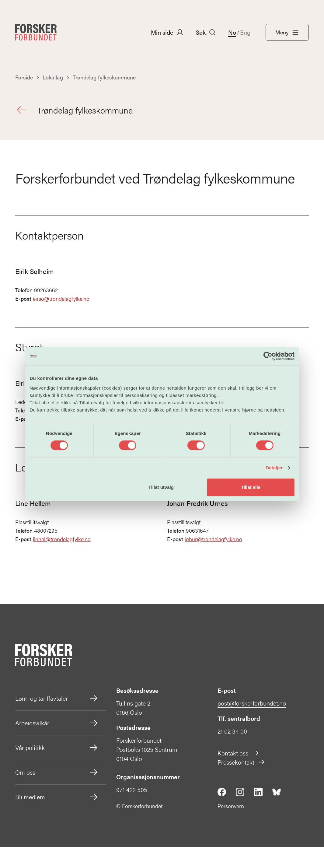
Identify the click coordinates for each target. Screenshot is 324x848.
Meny (287, 32)
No (232, 32)
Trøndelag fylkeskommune (75, 110)
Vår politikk (57, 749)
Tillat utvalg (161, 487)
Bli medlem (57, 798)
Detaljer (274, 467)
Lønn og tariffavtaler (57, 699)
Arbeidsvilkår (57, 724)
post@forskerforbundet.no (252, 704)
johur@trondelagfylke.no (213, 540)
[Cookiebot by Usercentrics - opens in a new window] (267, 356)
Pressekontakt (241, 763)
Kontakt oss (238, 754)
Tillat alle (250, 487)
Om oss (57, 773)
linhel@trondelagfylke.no (62, 540)
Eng (245, 32)
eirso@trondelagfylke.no (61, 300)
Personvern (231, 807)
